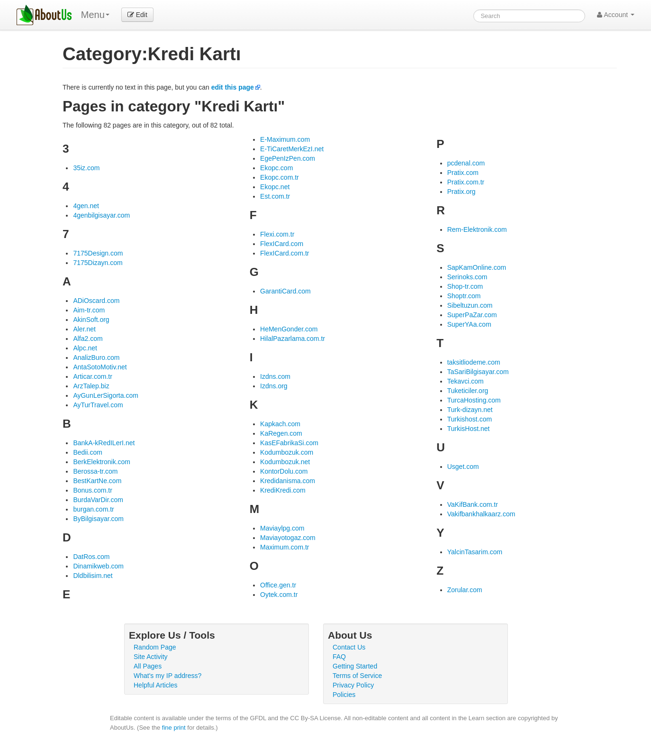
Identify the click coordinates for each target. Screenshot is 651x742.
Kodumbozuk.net (285, 462)
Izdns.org (274, 386)
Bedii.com (87, 452)
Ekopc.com (276, 168)
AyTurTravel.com (98, 405)
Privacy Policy (353, 685)
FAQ (339, 656)
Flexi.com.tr (277, 234)
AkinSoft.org (91, 319)
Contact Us (349, 647)
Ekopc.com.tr (279, 177)
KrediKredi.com (283, 490)
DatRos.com (91, 556)
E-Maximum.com (285, 139)
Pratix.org (461, 191)
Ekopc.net (274, 187)
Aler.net (84, 329)
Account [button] (615, 14)
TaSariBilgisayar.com (478, 372)
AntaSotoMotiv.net (100, 367)
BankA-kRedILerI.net (104, 443)
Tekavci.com (465, 381)
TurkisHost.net (468, 428)
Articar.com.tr (92, 376)
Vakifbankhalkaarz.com (481, 514)
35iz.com (86, 168)
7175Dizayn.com (97, 262)
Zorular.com (464, 590)
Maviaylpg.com (282, 528)
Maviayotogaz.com (288, 537)
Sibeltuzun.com (470, 305)
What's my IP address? (167, 675)
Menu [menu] (95, 14)
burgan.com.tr (93, 509)
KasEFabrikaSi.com (289, 443)
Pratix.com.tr (466, 182)
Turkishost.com (469, 419)
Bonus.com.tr (92, 490)
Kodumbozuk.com (286, 452)
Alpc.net (85, 348)
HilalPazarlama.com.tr (292, 338)
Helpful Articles (156, 685)
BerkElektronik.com (101, 462)
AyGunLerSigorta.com (105, 395)
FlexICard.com (281, 243)
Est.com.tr (275, 196)
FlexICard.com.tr (284, 253)
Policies (344, 694)
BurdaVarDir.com (98, 500)
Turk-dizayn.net (470, 409)
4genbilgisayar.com (101, 215)
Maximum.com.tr (284, 547)
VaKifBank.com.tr (472, 504)
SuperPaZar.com (472, 315)
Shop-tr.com (465, 286)
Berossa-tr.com (95, 471)
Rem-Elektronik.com (477, 229)
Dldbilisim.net (92, 575)
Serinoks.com (467, 277)
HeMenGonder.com (288, 329)
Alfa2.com (87, 338)
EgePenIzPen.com (287, 158)
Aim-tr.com (89, 310)
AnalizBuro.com (96, 357)
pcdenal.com (466, 163)
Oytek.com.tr (279, 594)
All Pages (148, 666)
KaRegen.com (281, 433)
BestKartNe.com (97, 481)
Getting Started (355, 666)
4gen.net (86, 206)
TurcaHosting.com (474, 400)
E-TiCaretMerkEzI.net (292, 149)
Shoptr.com (464, 296)
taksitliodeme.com (473, 362)
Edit (137, 14)
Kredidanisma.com (287, 481)
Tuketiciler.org (467, 390)
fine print (174, 727)
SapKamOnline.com (476, 267)
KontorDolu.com (283, 471)
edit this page (232, 87)
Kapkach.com (280, 424)
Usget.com (463, 466)
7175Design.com (98, 253)
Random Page (155, 647)
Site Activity (151, 656)
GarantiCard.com (285, 291)
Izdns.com (275, 376)
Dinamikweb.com (98, 566)
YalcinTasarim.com (474, 552)
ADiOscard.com (96, 300)
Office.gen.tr (278, 585)
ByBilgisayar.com (98, 518)
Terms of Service (357, 675)
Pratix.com (463, 172)
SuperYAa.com (469, 324)
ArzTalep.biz (91, 386)
